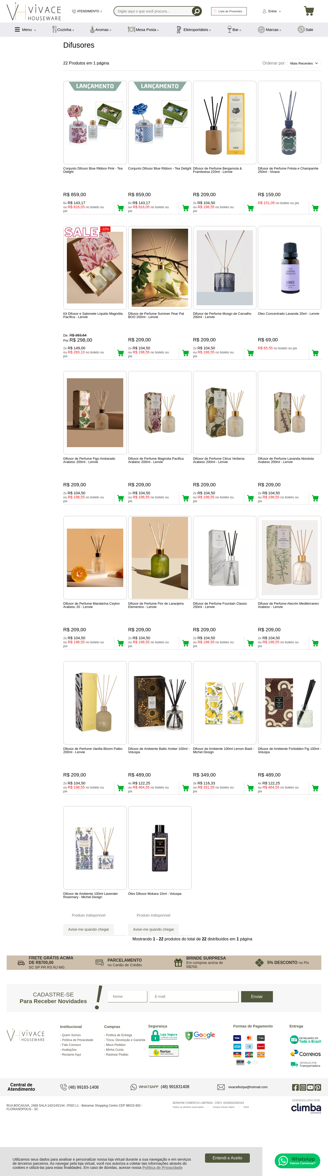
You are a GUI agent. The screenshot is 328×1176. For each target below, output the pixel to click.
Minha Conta (115, 1089)
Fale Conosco (71, 1084)
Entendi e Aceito (227, 1158)
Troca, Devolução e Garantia (125, 1079)
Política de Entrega (119, 1074)
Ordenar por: (274, 63)
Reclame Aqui (71, 1094)
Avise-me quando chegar (88, 961)
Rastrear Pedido (117, 1094)
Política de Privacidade (162, 1168)
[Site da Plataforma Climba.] (306, 1145)
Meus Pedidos (116, 1084)
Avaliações (69, 1089)
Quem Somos (71, 1074)
